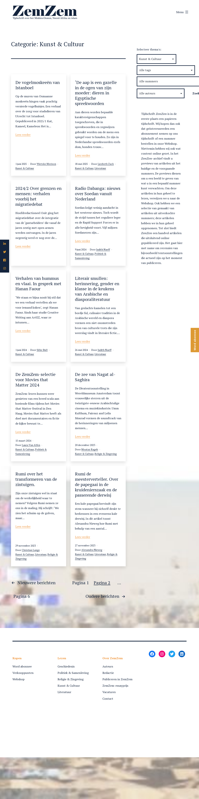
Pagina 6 (21, 596)
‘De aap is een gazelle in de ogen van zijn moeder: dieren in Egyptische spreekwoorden (96, 92)
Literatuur (100, 168)
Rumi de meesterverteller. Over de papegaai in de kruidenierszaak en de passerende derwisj (96, 484)
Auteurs (107, 666)
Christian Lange (31, 550)
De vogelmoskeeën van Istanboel (37, 85)
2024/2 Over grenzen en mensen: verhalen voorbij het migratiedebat (38, 196)
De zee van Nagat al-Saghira (95, 376)
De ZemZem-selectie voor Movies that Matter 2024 (35, 379)
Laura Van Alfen (31, 445)
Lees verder (23, 135)
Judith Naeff (103, 249)
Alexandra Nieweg (91, 550)
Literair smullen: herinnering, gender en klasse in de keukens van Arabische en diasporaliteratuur (97, 288)
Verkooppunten (23, 673)
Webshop (18, 679)
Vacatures (109, 692)
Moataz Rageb (89, 449)
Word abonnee (22, 666)
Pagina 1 (80, 583)
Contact (107, 699)
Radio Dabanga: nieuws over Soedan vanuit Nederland (97, 193)
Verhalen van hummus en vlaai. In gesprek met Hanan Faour (38, 283)
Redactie (108, 673)
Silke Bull (42, 350)
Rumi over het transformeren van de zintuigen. (36, 479)
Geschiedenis (66, 666)
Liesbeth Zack (106, 164)
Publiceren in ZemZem (117, 679)
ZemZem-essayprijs (115, 686)
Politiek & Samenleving (73, 673)
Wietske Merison (46, 164)
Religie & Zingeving (106, 453)
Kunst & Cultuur (24, 168)
